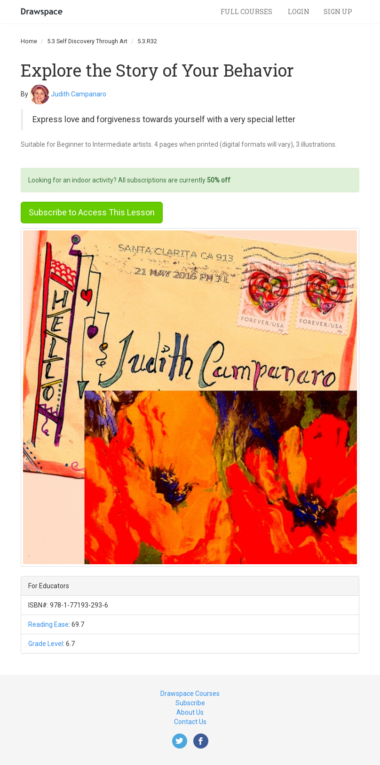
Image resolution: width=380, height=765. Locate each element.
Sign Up (338, 11)
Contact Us (190, 722)
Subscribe (190, 703)
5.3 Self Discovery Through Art (87, 41)
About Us (190, 712)
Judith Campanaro (78, 93)
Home (29, 41)
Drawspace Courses (190, 693)
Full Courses (247, 11)
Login (298, 11)
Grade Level (45, 643)
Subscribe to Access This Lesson (92, 212)
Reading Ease (48, 624)
